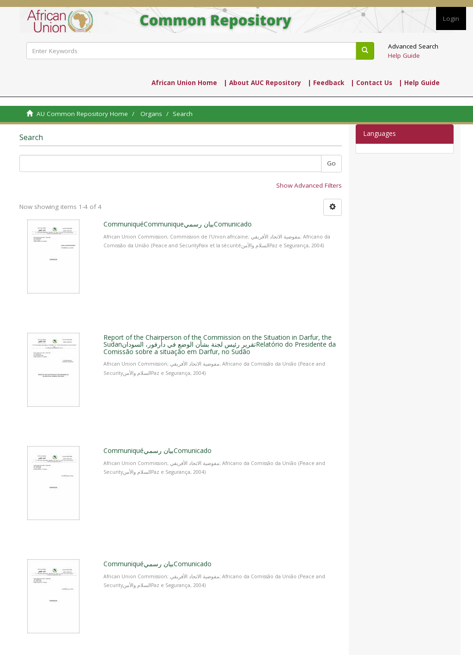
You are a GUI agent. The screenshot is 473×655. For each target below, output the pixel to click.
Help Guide (404, 55)
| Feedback (326, 83)
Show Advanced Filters (309, 185)
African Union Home (184, 83)
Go (331, 163)
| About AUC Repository (262, 83)
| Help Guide (419, 83)
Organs (151, 114)
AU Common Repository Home (82, 114)
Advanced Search (413, 46)
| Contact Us (371, 83)
